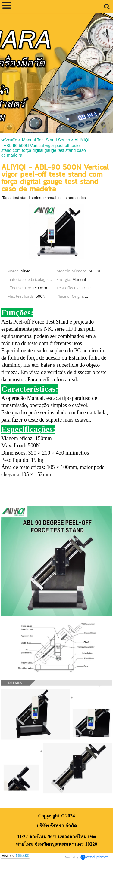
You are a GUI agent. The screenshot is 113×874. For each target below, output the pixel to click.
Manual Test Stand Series (46, 139)
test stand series (27, 197)
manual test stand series (64, 197)
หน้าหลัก (9, 139)
